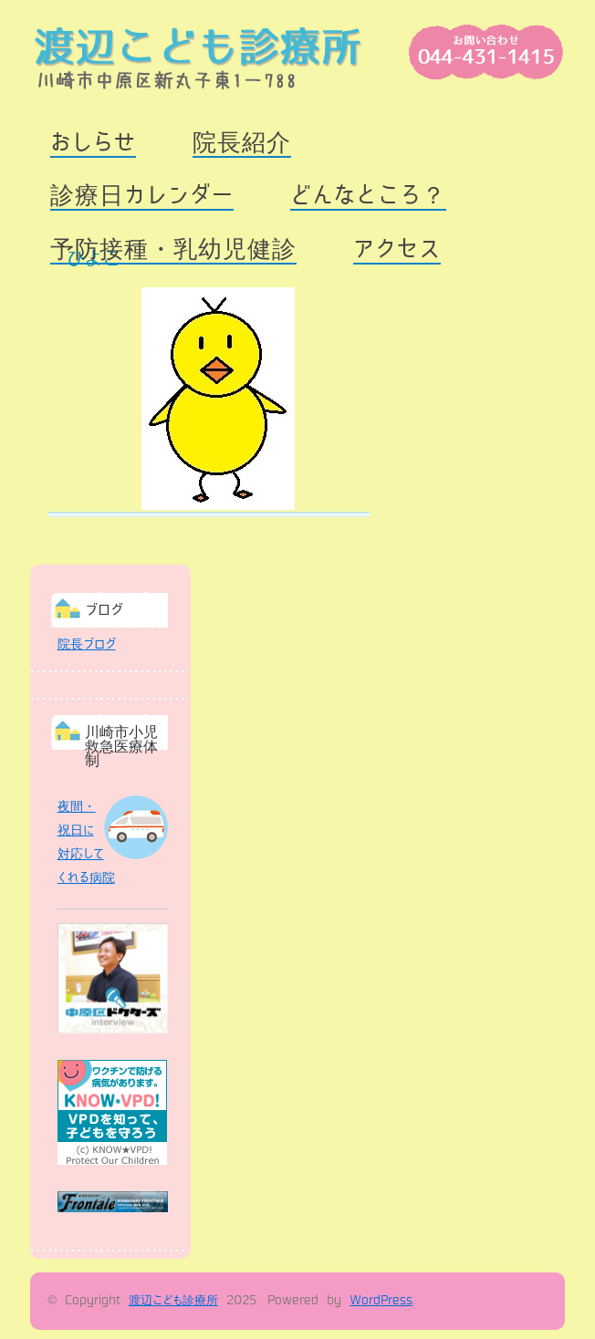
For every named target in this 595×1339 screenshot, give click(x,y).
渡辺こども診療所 (173, 1300)
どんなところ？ (368, 195)
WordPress (381, 1300)
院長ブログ (86, 644)
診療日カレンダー (142, 195)
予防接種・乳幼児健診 (173, 249)
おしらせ (93, 143)
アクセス (397, 249)
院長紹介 (242, 143)
